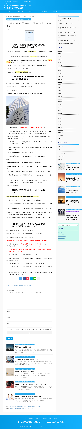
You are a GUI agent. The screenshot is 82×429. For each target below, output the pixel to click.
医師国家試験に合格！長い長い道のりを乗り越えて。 (72, 179)
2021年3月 (60, 93)
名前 (8, 311)
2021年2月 (60, 96)
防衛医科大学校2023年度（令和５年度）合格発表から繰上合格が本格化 (72, 217)
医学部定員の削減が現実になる (23, 347)
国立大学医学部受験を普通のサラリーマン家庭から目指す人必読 (41, 422)
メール (9, 317)
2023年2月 (60, 56)
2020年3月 (60, 121)
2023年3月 (60, 53)
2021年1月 (60, 99)
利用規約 (55, 11)
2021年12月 (60, 76)
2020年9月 (60, 104)
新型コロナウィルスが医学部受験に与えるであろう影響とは (30, 384)
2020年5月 (60, 115)
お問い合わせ (31, 11)
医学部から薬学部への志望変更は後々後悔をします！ (28, 396)
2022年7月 (60, 62)
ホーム (8, 11)
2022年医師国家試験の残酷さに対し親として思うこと (23, 408)
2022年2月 (60, 70)
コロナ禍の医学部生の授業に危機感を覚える (26, 359)
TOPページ (60, 146)
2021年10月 (60, 79)
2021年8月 (60, 84)
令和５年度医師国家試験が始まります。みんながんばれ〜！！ (72, 202)
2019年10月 (60, 135)
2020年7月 (60, 110)
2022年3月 (60, 68)
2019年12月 (60, 130)
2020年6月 (60, 113)
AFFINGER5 (63, 426)
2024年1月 (60, 51)
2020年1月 (60, 127)
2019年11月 (60, 132)
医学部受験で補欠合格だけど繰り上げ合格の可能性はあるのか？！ (26, 406)
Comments (62, 236)
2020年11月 (60, 101)
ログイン (60, 232)
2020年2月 (60, 124)
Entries (61, 234)
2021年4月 (60, 90)
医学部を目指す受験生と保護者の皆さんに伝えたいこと (19, 285)
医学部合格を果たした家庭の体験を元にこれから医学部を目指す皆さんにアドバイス (41, 425)
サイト (8, 323)
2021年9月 (60, 82)
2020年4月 (60, 118)
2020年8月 (60, 107)
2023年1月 (60, 59)
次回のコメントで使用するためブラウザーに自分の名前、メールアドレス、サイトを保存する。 (30, 329)
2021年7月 (60, 87)
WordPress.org (61, 238)
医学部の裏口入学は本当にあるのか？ (24, 371)
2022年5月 (60, 65)
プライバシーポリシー (43, 11)
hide (31, 32)
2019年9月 (60, 138)
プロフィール (20, 11)
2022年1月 (60, 73)
